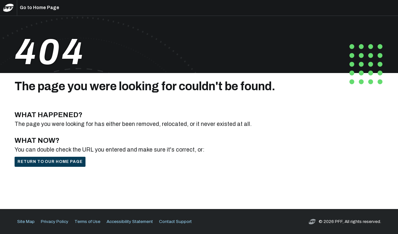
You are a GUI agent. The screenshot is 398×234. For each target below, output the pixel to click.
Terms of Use (87, 221)
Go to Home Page (39, 7)
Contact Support (175, 221)
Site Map (26, 221)
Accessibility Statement (130, 221)
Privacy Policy (54, 221)
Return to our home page (49, 161)
